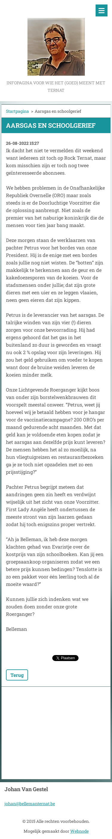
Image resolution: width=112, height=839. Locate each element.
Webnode (79, 831)
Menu (102, 10)
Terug (17, 675)
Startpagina (17, 111)
